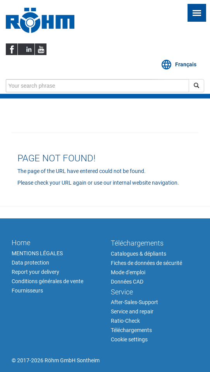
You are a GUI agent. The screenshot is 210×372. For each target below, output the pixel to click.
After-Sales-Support (134, 302)
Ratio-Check (125, 321)
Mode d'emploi (128, 272)
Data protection (30, 263)
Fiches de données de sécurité (146, 263)
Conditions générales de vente (47, 281)
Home (21, 243)
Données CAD (127, 282)
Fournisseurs (27, 290)
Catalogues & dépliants (138, 254)
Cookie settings (129, 339)
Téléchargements (137, 243)
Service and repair (132, 311)
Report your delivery (35, 272)
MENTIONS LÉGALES (37, 253)
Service (122, 292)
